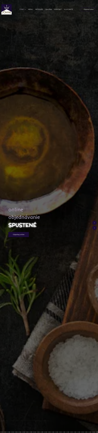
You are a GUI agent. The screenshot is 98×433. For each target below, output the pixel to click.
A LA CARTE (68, 9)
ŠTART (23, 9)
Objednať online (88, 9)
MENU (30, 9)
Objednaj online (18, 234)
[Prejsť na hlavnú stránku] (6, 9)
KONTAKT (58, 9)
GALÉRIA (48, 9)
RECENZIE (39, 9)
